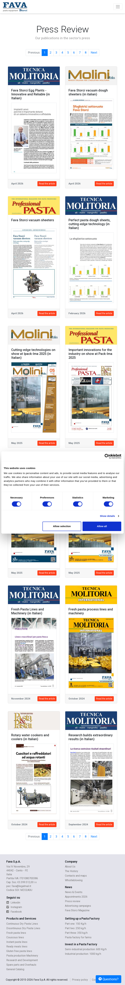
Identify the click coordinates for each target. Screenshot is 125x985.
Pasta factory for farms (78, 937)
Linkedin (13, 902)
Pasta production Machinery (22, 955)
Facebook (14, 911)
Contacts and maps (76, 875)
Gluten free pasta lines (19, 951)
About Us (70, 866)
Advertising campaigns (78, 905)
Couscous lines (15, 937)
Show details (107, 516)
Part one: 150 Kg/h (75, 923)
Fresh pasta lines (16, 932)
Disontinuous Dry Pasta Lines (23, 928)
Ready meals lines (16, 946)
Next (94, 52)
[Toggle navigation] (117, 6)
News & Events (73, 892)
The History (71, 871)
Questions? (108, 979)
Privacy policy (80, 979)
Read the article (47, 183)
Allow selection (62, 526)
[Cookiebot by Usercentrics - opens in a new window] (107, 456)
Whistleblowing (74, 880)
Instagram (14, 907)
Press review (72, 901)
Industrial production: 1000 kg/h (83, 953)
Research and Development (22, 960)
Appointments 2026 (76, 896)
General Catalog (15, 969)
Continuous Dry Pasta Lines (22, 923)
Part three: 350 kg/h (76, 932)
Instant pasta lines (16, 941)
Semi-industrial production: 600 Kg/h (86, 949)
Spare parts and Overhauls (21, 964)
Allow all (102, 526)
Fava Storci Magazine (77, 910)
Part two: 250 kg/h (75, 928)
